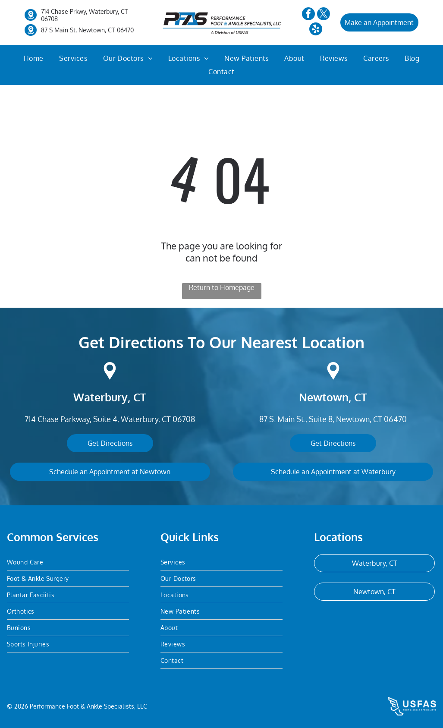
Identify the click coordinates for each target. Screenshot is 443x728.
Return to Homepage (221, 287)
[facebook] (308, 14)
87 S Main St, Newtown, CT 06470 (87, 30)
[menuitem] (33, 58)
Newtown (324, 397)
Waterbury (100, 397)
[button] (73, 58)
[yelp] (315, 30)
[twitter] (323, 14)
